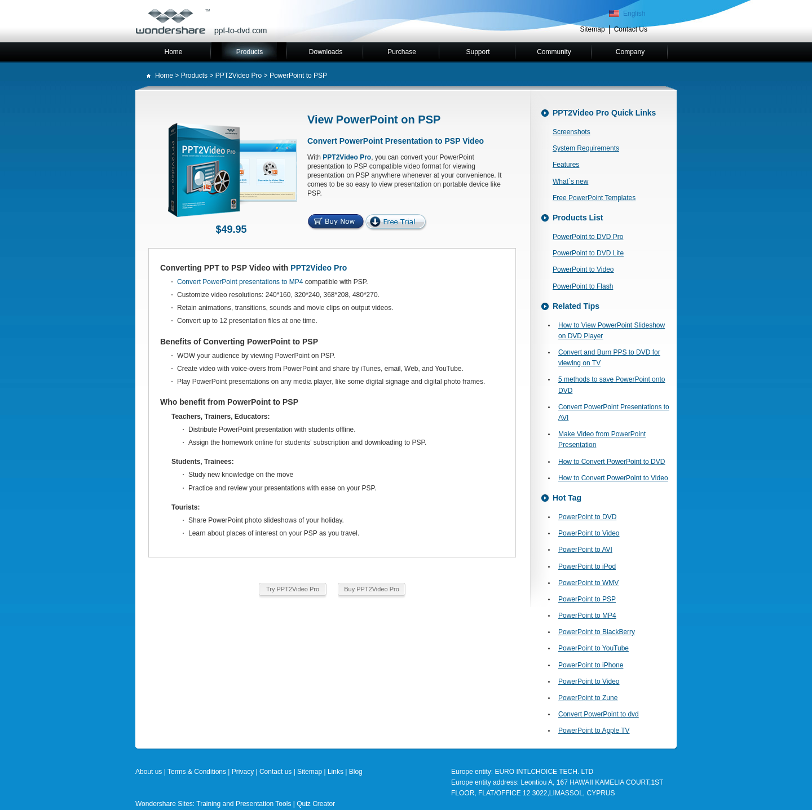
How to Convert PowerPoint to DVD (611, 462)
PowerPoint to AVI (585, 550)
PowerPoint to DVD (587, 517)
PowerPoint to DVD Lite (588, 253)
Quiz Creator (316, 804)
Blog (356, 772)
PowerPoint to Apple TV (594, 730)
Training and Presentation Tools (243, 804)
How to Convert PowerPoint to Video (613, 478)
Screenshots (571, 132)
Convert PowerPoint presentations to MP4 (240, 282)
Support (477, 52)
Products (249, 52)
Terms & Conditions (196, 772)
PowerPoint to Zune (587, 698)
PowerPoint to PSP (587, 599)
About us (148, 772)
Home (173, 52)
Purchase (401, 52)
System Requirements (586, 148)
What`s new (570, 181)
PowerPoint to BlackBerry (596, 632)
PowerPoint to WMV (588, 583)
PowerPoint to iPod (587, 566)
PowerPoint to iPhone (590, 665)
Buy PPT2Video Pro (371, 589)
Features (566, 165)
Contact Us (630, 29)
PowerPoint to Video (583, 269)
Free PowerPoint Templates (594, 198)
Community (554, 52)
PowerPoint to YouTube (593, 648)
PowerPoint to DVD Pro (588, 237)
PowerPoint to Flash (583, 286)
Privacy (243, 772)
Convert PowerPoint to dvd (598, 714)
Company (630, 52)
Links (336, 772)
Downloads (325, 52)
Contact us (275, 772)
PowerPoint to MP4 (587, 615)
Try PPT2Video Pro (292, 589)
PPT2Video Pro (238, 75)
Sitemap (592, 29)
